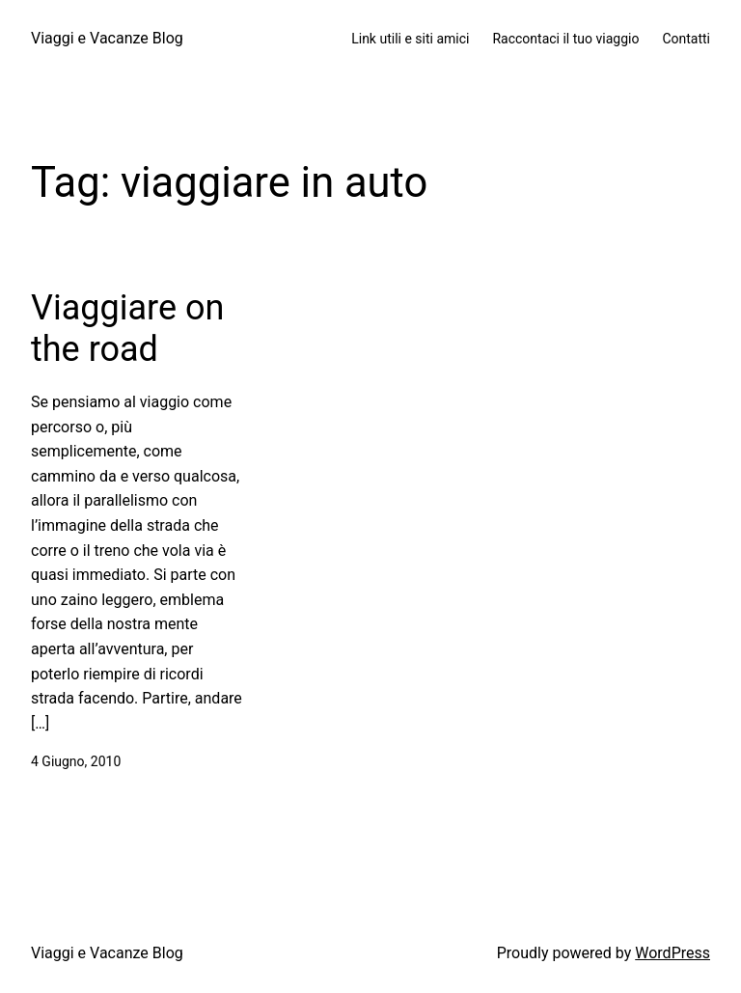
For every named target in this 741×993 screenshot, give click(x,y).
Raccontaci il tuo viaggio (565, 38)
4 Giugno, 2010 (76, 761)
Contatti (686, 38)
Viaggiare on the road (127, 329)
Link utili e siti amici (410, 38)
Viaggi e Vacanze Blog (107, 38)
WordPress (672, 953)
